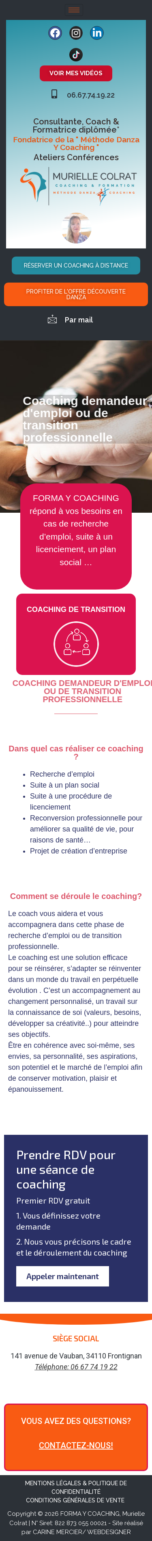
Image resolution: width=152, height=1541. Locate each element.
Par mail (79, 320)
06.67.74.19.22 (91, 95)
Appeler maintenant (62, 1276)
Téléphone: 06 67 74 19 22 (76, 1367)
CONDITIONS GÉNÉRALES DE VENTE (76, 1500)
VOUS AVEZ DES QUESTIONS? (76, 1421)
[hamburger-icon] (74, 10)
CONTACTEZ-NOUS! (76, 1446)
